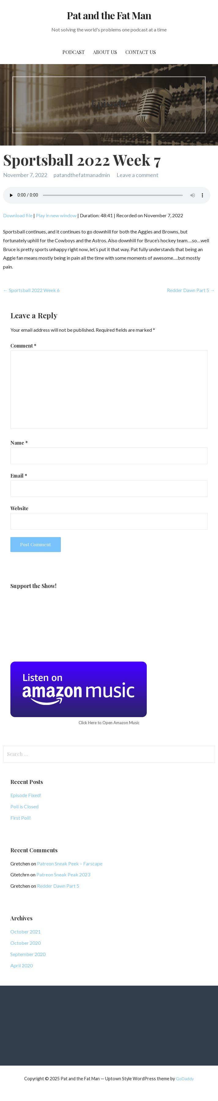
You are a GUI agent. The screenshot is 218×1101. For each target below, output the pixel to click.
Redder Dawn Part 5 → (191, 290)
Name (19, 442)
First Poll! (20, 818)
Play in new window (56, 215)
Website (19, 508)
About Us (105, 52)
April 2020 (21, 965)
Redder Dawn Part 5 (58, 886)
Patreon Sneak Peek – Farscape (69, 863)
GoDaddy (185, 1078)
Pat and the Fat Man (109, 15)
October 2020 (25, 943)
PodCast (73, 52)
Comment (23, 345)
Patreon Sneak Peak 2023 (63, 874)
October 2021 (25, 931)
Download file (17, 215)
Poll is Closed (24, 806)
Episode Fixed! (25, 795)
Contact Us (140, 52)
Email (18, 475)
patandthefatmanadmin (82, 174)
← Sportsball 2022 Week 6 (31, 290)
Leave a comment (137, 174)
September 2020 (28, 954)
